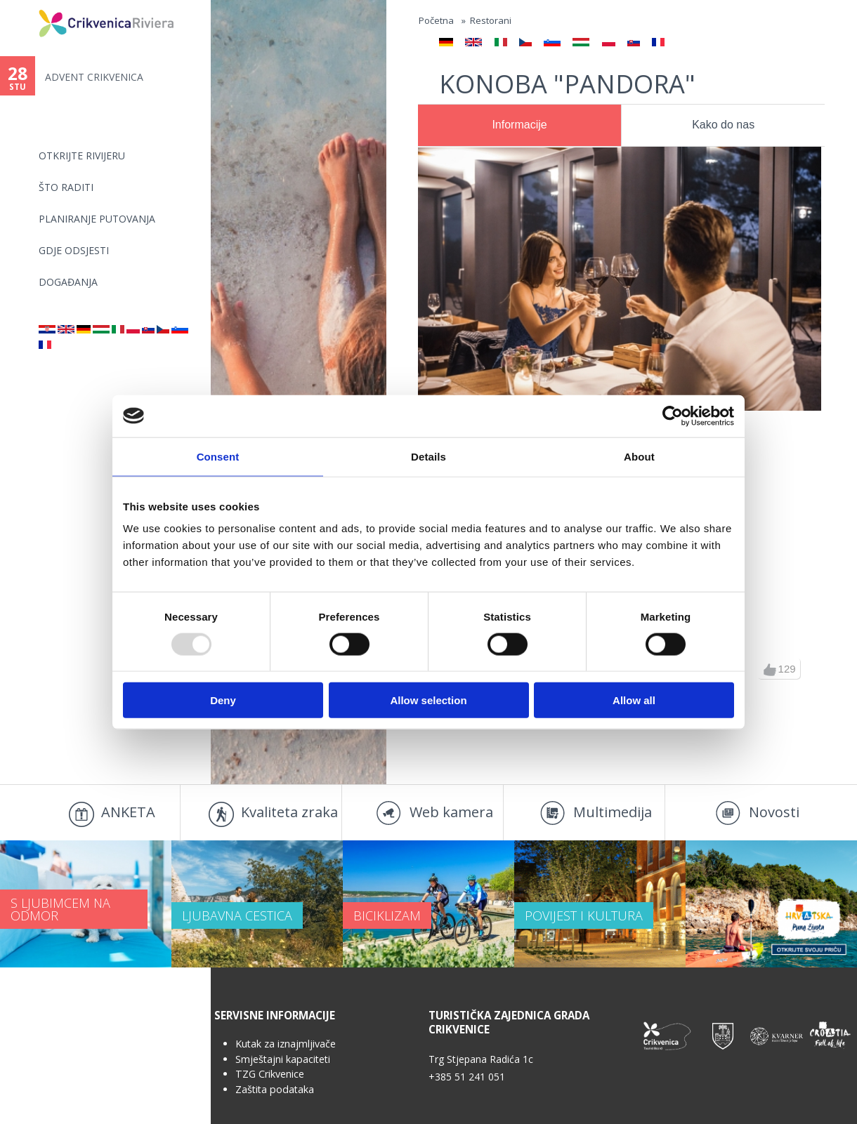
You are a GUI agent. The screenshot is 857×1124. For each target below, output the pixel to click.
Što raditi (66, 187)
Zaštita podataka (274, 1089)
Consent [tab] (218, 456)
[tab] (519, 125)
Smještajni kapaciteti (282, 1059)
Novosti (774, 811)
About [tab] (639, 456)
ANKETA (128, 811)
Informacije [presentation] (519, 125)
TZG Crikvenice (269, 1073)
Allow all (634, 700)
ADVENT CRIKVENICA (94, 77)
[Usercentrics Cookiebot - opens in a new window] (672, 415)
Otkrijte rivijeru (82, 155)
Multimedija (612, 811)
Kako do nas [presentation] (723, 125)
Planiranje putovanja (97, 218)
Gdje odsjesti (74, 250)
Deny (223, 700)
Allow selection (428, 700)
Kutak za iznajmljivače (285, 1043)
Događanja (68, 282)
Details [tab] (428, 456)
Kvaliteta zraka (289, 811)
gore (769, 669)
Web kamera (451, 811)
